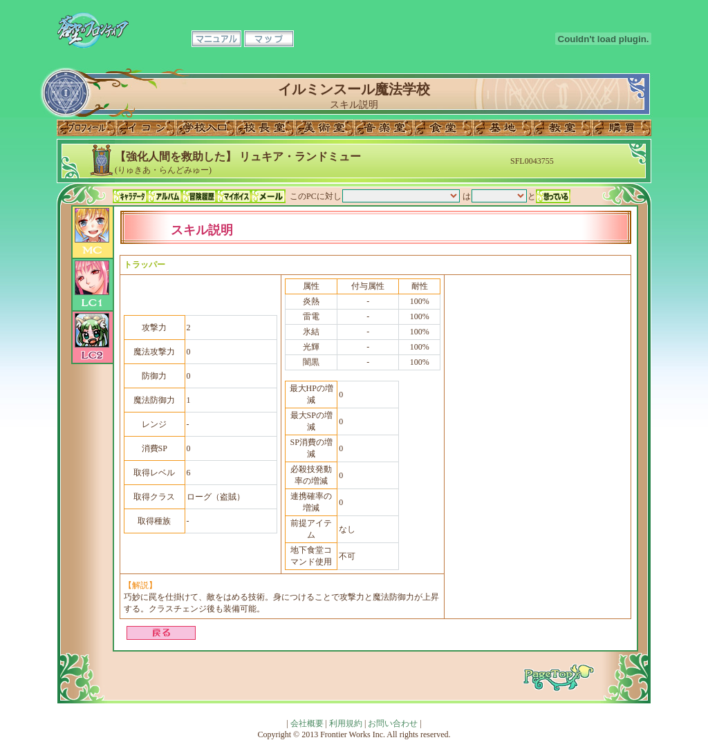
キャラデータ (130, 196)
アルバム (164, 196)
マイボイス (233, 196)
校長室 (265, 128)
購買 (621, 128)
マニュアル (216, 38)
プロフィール (86, 128)
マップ (269, 38)
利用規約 (345, 723)
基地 (502, 128)
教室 (562, 128)
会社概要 (307, 723)
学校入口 (205, 128)
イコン (146, 128)
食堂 (443, 128)
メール (268, 196)
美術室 (324, 128)
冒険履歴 (199, 196)
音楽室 (383, 128)
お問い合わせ (393, 723)
